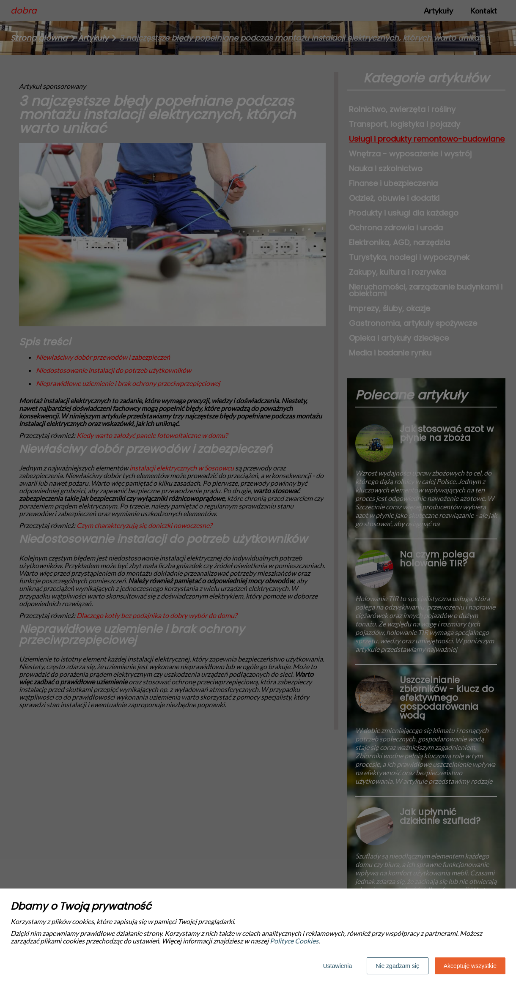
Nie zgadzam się (398, 965)
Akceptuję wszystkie (470, 965)
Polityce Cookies (294, 941)
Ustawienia (337, 965)
